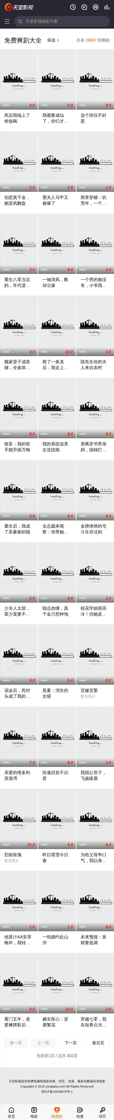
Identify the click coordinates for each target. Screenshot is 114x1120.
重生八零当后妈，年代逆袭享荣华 (17, 285)
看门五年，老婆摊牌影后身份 (17, 1025)
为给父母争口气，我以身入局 (93, 860)
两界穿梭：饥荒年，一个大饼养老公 (93, 203)
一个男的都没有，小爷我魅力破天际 (93, 285)
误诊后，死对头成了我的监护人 (17, 696)
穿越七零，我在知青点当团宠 (93, 1025)
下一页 (71, 1043)
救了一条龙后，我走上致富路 (55, 367)
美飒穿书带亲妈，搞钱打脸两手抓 (93, 450)
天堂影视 (19, 7)
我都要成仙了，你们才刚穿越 (55, 121)
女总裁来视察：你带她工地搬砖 (55, 532)
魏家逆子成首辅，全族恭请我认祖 (17, 367)
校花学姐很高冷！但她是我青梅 (93, 614)
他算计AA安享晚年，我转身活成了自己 (17, 943)
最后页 (98, 1043)
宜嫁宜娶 (89, 690)
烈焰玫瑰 (13, 854)
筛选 (53, 40)
